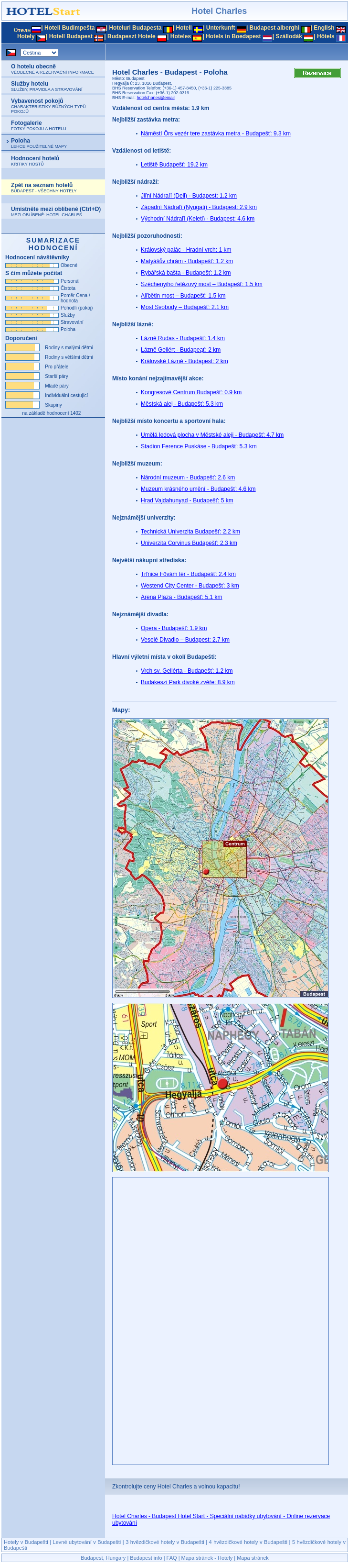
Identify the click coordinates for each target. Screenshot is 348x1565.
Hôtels (326, 36)
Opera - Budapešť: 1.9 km (174, 628)
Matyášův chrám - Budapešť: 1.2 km (187, 261)
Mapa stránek (253, 1558)
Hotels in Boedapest (233, 36)
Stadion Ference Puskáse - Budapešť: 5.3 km (199, 446)
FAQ (172, 1558)
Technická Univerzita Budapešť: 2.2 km (190, 531)
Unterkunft (220, 27)
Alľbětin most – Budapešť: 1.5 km (183, 295)
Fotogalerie (38, 125)
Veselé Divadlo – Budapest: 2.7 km (185, 639)
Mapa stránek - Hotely (207, 1558)
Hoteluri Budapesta (135, 27)
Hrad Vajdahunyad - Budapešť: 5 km (187, 500)
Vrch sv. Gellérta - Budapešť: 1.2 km (187, 670)
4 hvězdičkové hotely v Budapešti (248, 1542)
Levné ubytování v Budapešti (87, 1542)
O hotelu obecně (52, 69)
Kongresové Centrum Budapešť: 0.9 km (191, 392)
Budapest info (146, 1558)
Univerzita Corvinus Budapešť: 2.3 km (189, 543)
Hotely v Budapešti (26, 1542)
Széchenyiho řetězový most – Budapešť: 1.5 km (202, 284)
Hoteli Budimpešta (69, 27)
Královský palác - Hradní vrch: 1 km (186, 249)
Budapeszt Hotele (131, 36)
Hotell (183, 27)
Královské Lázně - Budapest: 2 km (184, 361)
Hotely (26, 36)
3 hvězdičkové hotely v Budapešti (165, 1542)
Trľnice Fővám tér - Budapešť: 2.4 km (188, 574)
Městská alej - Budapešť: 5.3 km (182, 403)
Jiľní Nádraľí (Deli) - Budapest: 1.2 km (189, 195)
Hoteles (180, 36)
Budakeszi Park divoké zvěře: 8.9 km (188, 682)
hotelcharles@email (156, 97)
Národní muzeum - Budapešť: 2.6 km (188, 477)
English (324, 27)
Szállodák (289, 36)
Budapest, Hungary (103, 1558)
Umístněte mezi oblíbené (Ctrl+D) (56, 211)
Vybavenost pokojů (48, 106)
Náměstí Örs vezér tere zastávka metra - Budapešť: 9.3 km (216, 133)
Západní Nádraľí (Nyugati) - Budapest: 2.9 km (199, 207)
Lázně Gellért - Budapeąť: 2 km (181, 349)
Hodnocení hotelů (35, 160)
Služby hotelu (47, 86)
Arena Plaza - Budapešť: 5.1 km (181, 597)
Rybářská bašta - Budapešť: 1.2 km (186, 272)
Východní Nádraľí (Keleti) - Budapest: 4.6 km (197, 218)
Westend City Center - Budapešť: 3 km (190, 585)
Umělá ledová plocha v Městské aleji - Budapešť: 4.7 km (212, 435)
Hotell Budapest (71, 36)
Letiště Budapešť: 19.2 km (174, 164)
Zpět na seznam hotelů (44, 187)
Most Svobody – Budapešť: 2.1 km (185, 307)
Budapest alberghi (275, 27)
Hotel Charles (219, 11)
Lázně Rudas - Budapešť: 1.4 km (183, 338)
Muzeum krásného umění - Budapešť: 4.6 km (198, 489)
